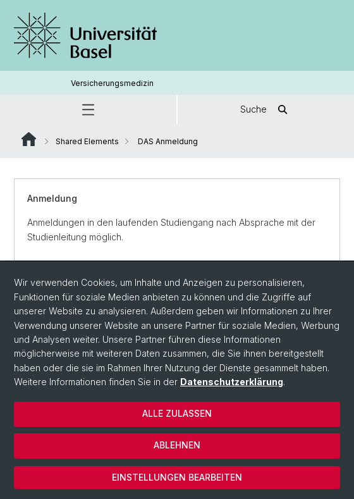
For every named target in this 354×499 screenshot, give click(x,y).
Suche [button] (266, 109)
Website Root (28, 139)
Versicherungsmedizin (112, 83)
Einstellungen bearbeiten (177, 477)
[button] (88, 110)
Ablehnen (177, 445)
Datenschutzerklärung (231, 381)
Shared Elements (87, 141)
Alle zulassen (177, 413)
